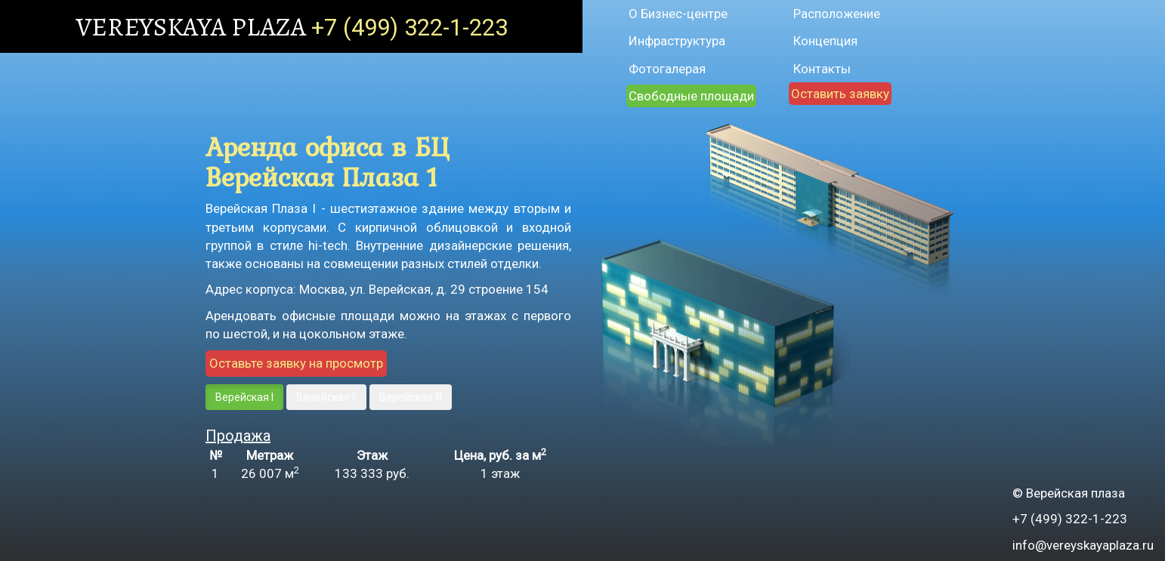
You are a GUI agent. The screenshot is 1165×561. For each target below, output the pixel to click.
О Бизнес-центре (678, 13)
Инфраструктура (677, 40)
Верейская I (244, 397)
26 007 (270, 473)
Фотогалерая (667, 68)
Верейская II (326, 397)
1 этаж (500, 473)
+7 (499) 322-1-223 (409, 28)
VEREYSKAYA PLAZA (193, 26)
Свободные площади (691, 95)
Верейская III (410, 397)
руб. (372, 473)
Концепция (825, 40)
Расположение (836, 13)
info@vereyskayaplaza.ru (1083, 545)
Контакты (822, 68)
